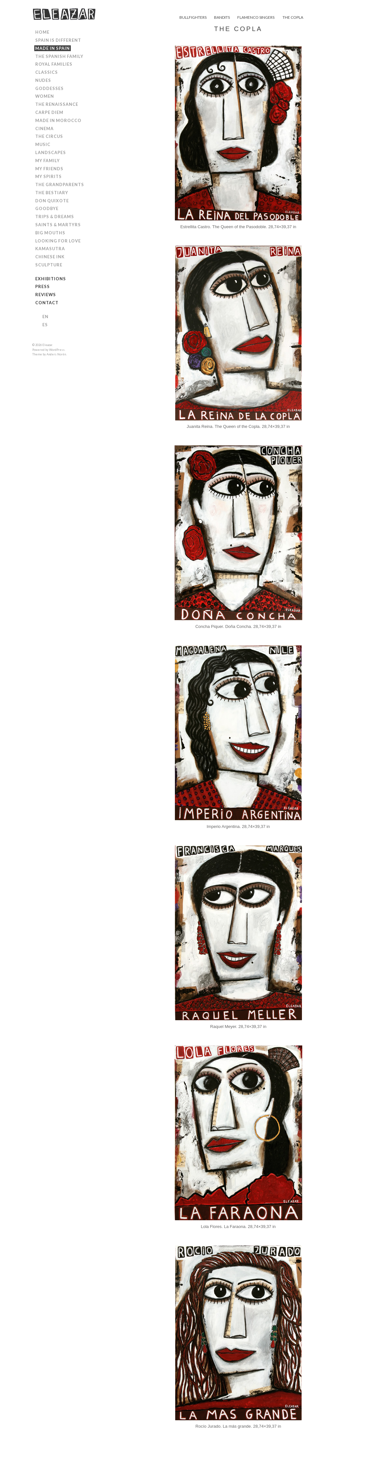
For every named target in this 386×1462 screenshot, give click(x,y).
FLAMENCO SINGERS (255, 17)
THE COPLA (293, 17)
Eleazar (47, 345)
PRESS (42, 286)
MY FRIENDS (49, 168)
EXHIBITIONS (50, 278)
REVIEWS (45, 294)
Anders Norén (56, 354)
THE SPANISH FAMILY (59, 56)
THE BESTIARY (51, 192)
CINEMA (44, 128)
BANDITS (222, 17)
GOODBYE (47, 208)
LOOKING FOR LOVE (58, 240)
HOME (42, 32)
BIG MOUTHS (50, 232)
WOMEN (44, 96)
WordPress (57, 350)
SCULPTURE (48, 264)
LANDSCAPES (50, 152)
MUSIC (42, 144)
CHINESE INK (50, 256)
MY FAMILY (47, 160)
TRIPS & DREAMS (54, 216)
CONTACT (47, 302)
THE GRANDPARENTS (59, 184)
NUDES (43, 80)
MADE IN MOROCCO (58, 120)
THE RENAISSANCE (56, 104)
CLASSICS (46, 72)
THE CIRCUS (49, 136)
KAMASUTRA (50, 248)
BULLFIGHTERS (193, 17)
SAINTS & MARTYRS (58, 224)
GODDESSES (49, 88)
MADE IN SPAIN (52, 48)
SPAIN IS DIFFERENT (58, 40)
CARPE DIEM (49, 112)
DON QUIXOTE (52, 200)
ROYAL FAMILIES (53, 64)
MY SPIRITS (48, 176)
